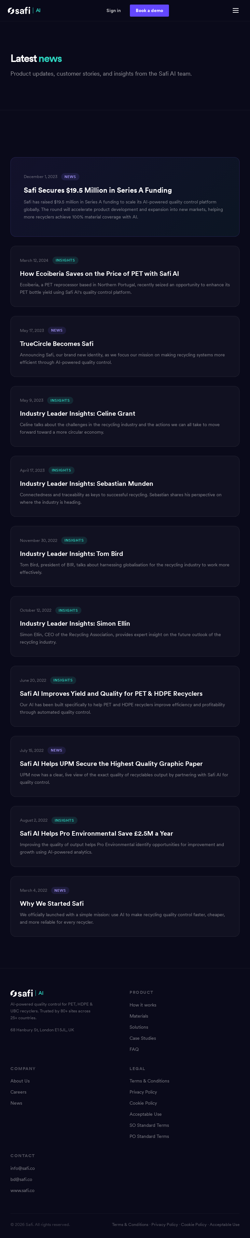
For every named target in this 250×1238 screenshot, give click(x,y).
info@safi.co (22, 1168)
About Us (20, 1080)
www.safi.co (22, 1190)
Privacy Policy (143, 1092)
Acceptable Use (146, 1114)
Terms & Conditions (149, 1080)
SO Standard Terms (149, 1125)
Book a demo (149, 10)
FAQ (134, 1049)
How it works (143, 1004)
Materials (139, 1016)
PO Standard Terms (149, 1136)
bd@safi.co (21, 1179)
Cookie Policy (143, 1103)
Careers (18, 1092)
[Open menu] (235, 10)
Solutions (139, 1027)
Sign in (113, 10)
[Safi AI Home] (24, 10)
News (16, 1103)
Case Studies (143, 1038)
